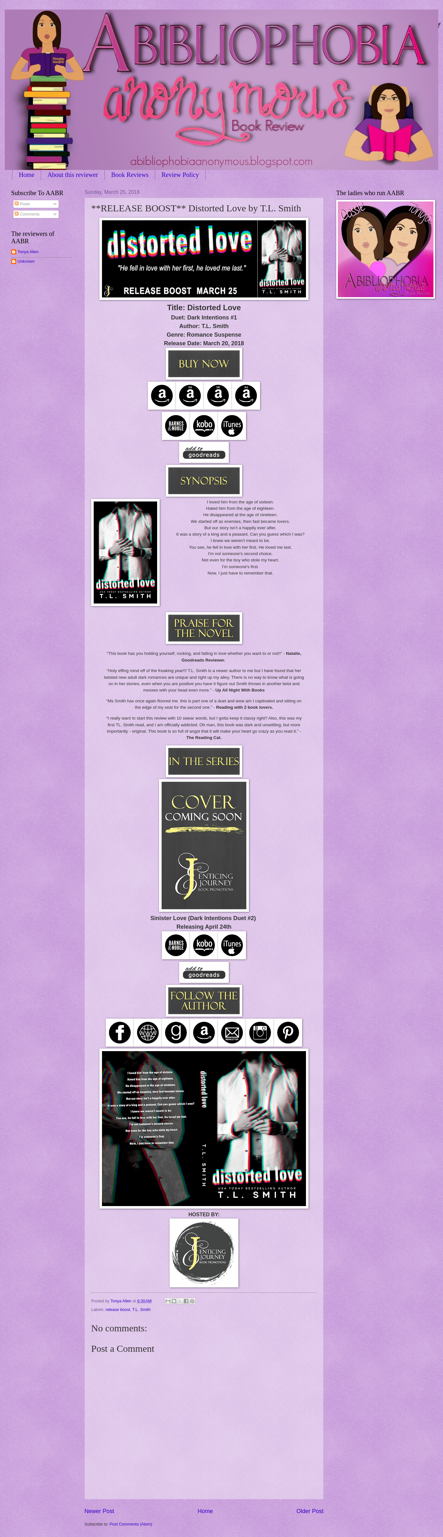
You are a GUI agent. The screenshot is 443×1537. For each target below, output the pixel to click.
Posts (22, 203)
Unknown (26, 261)
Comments (27, 214)
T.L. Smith (141, 1309)
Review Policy (180, 174)
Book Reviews (130, 174)
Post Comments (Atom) (131, 1524)
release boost (117, 1309)
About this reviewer (72, 174)
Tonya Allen (28, 251)
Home (26, 174)
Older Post (309, 1511)
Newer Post (99, 1511)
